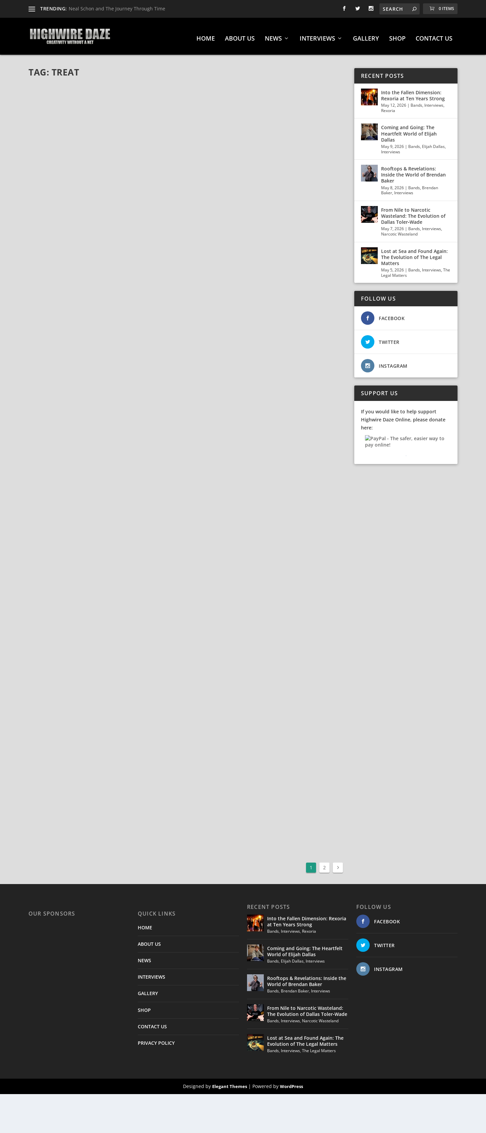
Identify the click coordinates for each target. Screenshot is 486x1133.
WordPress (291, 1083)
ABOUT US (240, 35)
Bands (416, 102)
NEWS (273, 35)
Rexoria (388, 107)
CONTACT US (434, 35)
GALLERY (366, 35)
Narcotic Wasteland (399, 231)
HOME (205, 35)
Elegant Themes (229, 1083)
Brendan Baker (295, 987)
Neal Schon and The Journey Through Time (117, 8)
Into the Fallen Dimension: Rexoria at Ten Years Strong (413, 92)
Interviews (433, 102)
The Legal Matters (319, 1047)
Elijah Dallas (433, 143)
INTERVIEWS (317, 35)
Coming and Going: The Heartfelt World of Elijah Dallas (409, 130)
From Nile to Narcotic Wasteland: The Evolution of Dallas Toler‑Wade (413, 212)
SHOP (397, 35)
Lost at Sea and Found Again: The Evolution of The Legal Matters (414, 254)
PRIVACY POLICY (156, 1039)
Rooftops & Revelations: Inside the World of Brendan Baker (413, 171)
